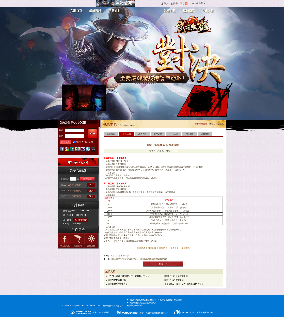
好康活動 (127, 134)
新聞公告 (111, 134)
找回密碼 (89, 142)
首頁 (211, 124)
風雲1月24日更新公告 (174, 280)
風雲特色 (163, 248)
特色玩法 (174, 134)
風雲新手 (174, 248)
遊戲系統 (189, 134)
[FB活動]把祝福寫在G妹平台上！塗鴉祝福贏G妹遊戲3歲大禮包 (139, 259)
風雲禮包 (185, 248)
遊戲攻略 (205, 134)
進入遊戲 (87, 179)
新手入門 (142, 134)
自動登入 (79, 142)
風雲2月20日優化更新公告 (176, 276)
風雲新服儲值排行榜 (120, 255)
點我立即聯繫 (81, 220)
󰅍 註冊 (174, 4)
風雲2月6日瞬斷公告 (117, 280)
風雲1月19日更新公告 (117, 284)
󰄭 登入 (164, 4)
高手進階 (158, 134)
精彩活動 (220, 124)
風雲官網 (141, 248)
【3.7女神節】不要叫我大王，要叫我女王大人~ (129, 276)
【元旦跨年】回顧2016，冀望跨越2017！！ (183, 284)
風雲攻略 (152, 248)
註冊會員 (65, 142)
